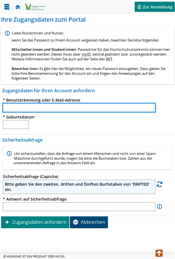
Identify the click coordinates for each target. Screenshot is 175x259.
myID (86, 54)
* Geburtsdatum (18, 117)
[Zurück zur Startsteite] (35, 6)
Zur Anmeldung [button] (157, 7)
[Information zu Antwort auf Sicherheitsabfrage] (159, 207)
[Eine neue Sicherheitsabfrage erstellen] (159, 184)
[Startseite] (18, 7)
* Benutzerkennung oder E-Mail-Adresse (41, 100)
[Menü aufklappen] (7, 7)
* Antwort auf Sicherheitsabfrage (35, 199)
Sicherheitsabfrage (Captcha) (30, 176)
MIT (109, 59)
